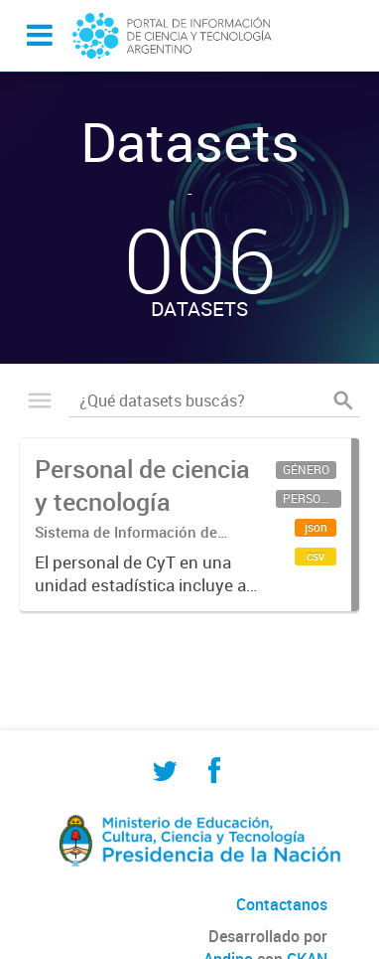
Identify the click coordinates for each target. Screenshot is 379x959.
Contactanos (281, 904)
